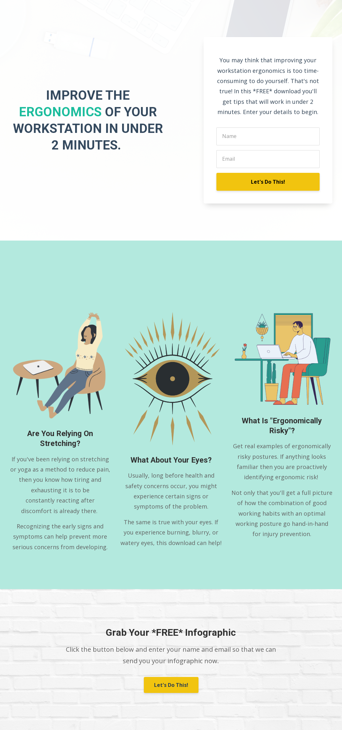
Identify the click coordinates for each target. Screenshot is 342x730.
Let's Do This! (268, 181)
